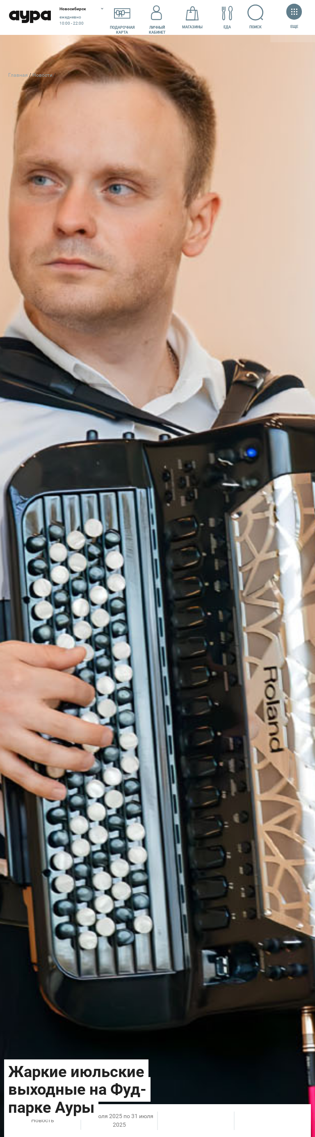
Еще (294, 17)
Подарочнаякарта (122, 17)
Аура (29, 17)
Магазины (192, 17)
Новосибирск (72, 9)
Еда (227, 17)
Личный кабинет (157, 17)
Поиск (256, 17)
